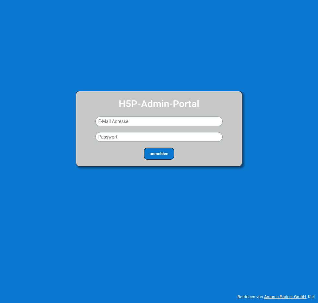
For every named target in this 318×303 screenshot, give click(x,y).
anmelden (159, 153)
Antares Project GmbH (285, 296)
